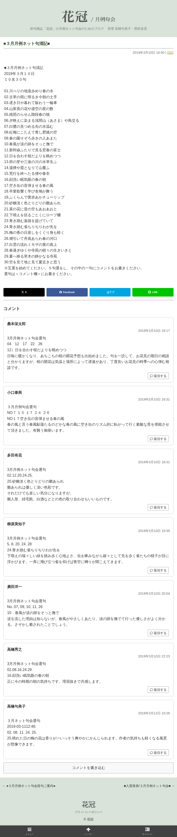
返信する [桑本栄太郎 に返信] (158, 376)
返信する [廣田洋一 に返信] (158, 633)
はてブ (110, 292)
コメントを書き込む (88, 768)
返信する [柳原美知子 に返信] (158, 570)
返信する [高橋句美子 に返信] (158, 752)
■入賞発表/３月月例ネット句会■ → (149, 786)
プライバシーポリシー (88, 812)
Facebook (67, 292)
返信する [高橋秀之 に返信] (158, 690)
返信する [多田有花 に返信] (158, 507)
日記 (170, 52)
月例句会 (105, 19)
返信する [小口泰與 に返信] (158, 439)
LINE (153, 292)
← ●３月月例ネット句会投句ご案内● (28, 786)
